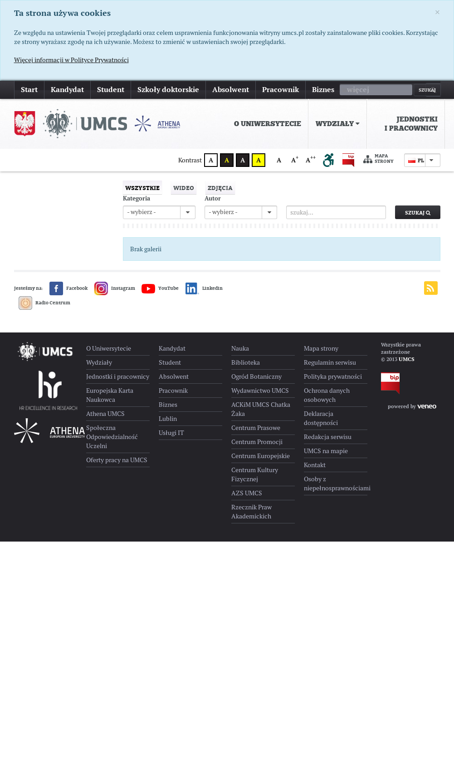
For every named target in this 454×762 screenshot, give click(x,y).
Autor (213, 198)
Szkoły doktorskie (168, 89)
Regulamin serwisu (330, 362)
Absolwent (230, 89)
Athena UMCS (105, 414)
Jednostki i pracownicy (411, 124)
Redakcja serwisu (327, 437)
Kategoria (136, 198)
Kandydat (67, 89)
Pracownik (280, 89)
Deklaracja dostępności (321, 418)
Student (110, 89)
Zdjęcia (220, 187)
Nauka (240, 348)
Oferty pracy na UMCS (116, 460)
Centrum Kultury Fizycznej (254, 474)
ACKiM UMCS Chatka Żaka (260, 409)
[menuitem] (267, 124)
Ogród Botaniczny (256, 376)
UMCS (407, 359)
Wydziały (338, 123)
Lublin (168, 419)
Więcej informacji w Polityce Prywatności (71, 60)
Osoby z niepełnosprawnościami (335, 483)
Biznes (323, 89)
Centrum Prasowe (255, 428)
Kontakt (315, 465)
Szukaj (417, 212)
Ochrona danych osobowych (327, 395)
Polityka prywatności (333, 376)
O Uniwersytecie (267, 123)
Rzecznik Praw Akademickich (251, 511)
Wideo (183, 187)
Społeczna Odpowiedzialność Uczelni (112, 437)
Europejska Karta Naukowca (109, 395)
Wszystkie (142, 187)
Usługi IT (171, 433)
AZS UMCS (246, 493)
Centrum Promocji (257, 442)
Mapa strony (378, 159)
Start (29, 89)
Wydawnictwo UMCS (260, 390)
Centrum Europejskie (260, 456)
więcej (358, 89)
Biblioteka (245, 362)
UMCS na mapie (326, 451)
